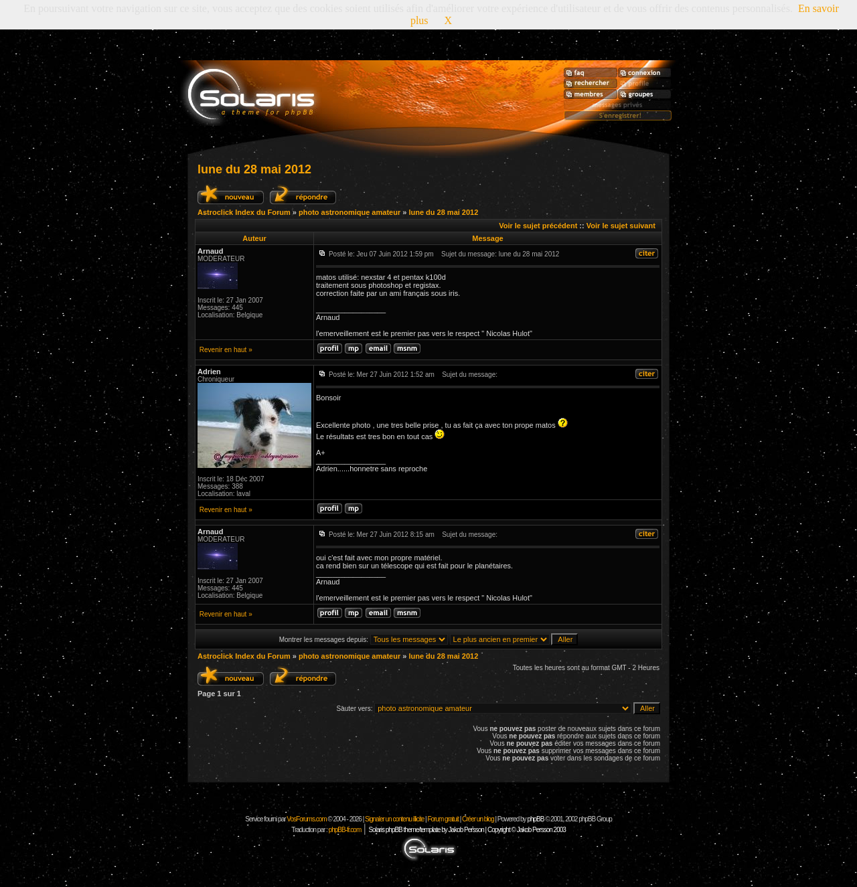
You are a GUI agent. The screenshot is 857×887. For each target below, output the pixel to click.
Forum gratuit (442, 819)
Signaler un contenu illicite (394, 819)
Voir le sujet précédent (538, 226)
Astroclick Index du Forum (244, 212)
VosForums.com (307, 819)
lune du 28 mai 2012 (254, 169)
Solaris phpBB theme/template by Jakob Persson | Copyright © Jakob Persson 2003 (466, 829)
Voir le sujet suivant (621, 226)
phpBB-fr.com (345, 829)
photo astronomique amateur (349, 212)
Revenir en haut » (226, 349)
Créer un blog (478, 819)
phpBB (535, 819)
